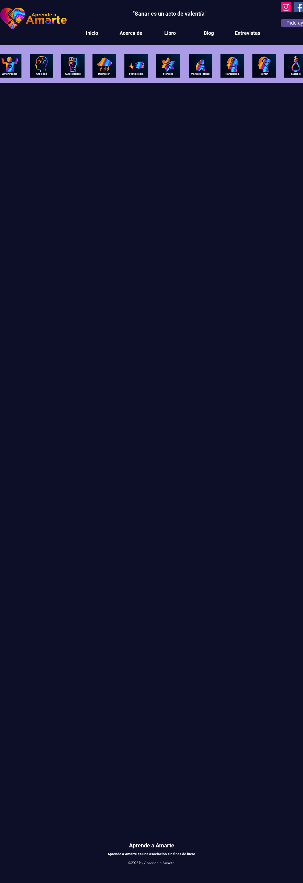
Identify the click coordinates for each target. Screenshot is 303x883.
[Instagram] (286, 7)
